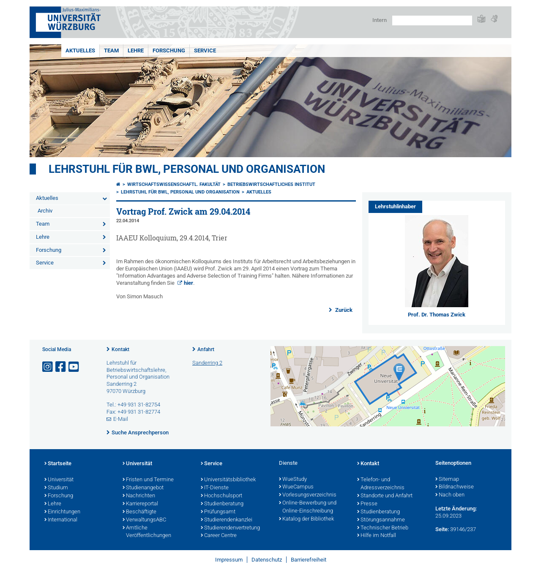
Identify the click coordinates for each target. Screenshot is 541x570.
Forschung (169, 50)
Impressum (229, 559)
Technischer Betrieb (382, 528)
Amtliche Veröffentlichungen (147, 532)
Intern (379, 20)
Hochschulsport (221, 496)
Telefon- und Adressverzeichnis (380, 484)
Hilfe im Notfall (376, 536)
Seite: (442, 529)
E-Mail (120, 419)
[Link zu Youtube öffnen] (74, 367)
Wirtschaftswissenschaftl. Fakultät (174, 184)
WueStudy (293, 479)
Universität (59, 480)
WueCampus (296, 487)
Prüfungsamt (218, 512)
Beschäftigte (139, 512)
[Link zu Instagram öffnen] (48, 367)
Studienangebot (143, 488)
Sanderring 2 (207, 363)
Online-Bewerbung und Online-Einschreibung (307, 507)
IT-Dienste (215, 488)
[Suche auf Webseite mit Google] (432, 20)
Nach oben (449, 495)
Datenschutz (266, 559)
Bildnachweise (454, 487)
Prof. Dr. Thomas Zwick (436, 314)
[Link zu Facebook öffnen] (61, 367)
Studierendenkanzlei (226, 520)
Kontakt (120, 349)
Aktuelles (80, 50)
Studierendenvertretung (230, 528)
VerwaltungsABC (144, 520)
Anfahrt (205, 349)
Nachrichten (139, 496)
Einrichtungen (62, 512)
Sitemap (447, 479)
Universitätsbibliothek (228, 480)
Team (111, 50)
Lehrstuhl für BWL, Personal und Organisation (187, 169)
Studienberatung (222, 504)
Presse (367, 504)
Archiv (45, 210)
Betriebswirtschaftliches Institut (271, 184)
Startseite (57, 464)
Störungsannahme (381, 520)
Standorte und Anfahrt (385, 496)
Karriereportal (140, 504)
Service (205, 50)
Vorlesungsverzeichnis (307, 495)
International (60, 520)
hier (188, 283)
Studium (56, 488)
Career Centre (219, 536)
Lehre (136, 50)
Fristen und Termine (148, 480)
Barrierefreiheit (308, 559)
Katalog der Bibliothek (306, 519)
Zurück (343, 310)
